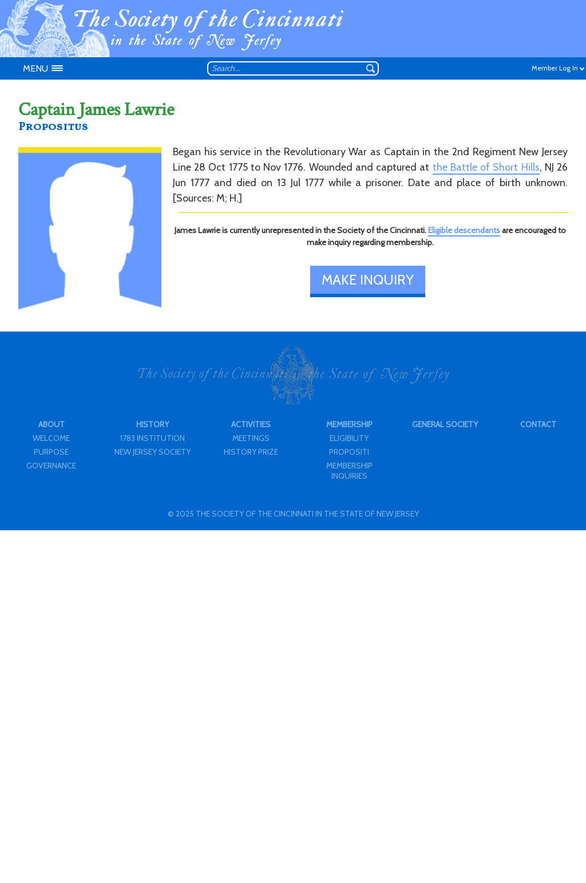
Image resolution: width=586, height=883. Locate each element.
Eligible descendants (464, 230)
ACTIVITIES (251, 424)
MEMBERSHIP (349, 424)
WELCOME (51, 438)
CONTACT (538, 424)
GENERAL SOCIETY (445, 424)
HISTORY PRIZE (251, 452)
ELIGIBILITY (349, 438)
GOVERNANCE (51, 465)
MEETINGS (251, 438)
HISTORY (152, 424)
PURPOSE (51, 452)
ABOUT (51, 424)
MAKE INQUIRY (368, 279)
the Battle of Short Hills (486, 167)
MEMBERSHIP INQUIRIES (349, 470)
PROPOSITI (349, 452)
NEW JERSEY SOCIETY (152, 452)
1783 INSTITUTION (152, 438)
